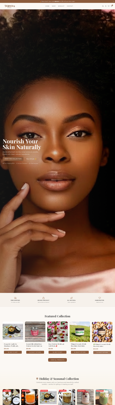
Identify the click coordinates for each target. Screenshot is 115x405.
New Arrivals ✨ (31, 159)
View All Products (57, 360)
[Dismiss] (113, 1)
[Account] (106, 6)
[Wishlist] (108, 6)
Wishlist (61, 6)
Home (47, 6)
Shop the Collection (13, 159)
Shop (54, 6)
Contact (70, 6)
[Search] (103, 6)
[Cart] (111, 6)
